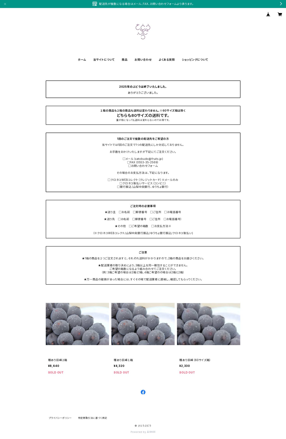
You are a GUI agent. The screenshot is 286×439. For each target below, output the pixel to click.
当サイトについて (104, 59)
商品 (125, 59)
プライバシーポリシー (60, 417)
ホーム (82, 59)
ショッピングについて (195, 59)
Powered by (143, 431)
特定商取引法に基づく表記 (92, 417)
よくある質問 (167, 59)
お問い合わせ (143, 59)
